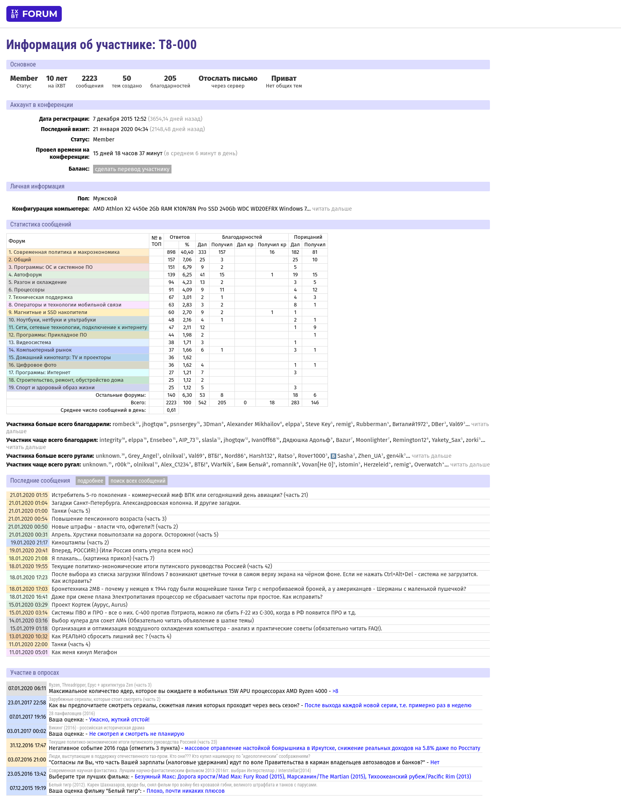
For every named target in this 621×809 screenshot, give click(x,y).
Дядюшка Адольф (307, 440)
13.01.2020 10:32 (28, 636)
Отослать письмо (228, 78)
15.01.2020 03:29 (28, 605)
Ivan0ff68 (263, 440)
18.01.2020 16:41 (29, 597)
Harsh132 (260, 455)
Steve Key (318, 424)
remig (343, 424)
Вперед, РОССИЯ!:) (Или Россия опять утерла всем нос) (122, 550)
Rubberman (371, 424)
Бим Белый (251, 464)
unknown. (108, 455)
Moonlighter (371, 440)
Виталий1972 (409, 424)
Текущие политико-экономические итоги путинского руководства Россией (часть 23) (133, 742)
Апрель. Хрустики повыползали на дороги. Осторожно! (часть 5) (134, 534)
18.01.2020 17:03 (28, 589)
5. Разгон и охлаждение (38, 282)
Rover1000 (311, 455)
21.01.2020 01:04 (28, 503)
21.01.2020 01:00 (28, 511)
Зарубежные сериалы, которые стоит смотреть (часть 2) (104, 699)
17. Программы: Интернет (39, 372)
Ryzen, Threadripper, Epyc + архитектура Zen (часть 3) (100, 685)
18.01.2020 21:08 (28, 558)
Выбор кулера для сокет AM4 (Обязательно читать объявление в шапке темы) (152, 620)
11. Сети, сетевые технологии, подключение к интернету (78, 327)
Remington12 (410, 440)
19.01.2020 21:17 (29, 542)
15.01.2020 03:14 (28, 612)
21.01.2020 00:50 (28, 526)
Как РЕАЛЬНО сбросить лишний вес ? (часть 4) (111, 636)
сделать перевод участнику (132, 169)
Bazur (343, 440)
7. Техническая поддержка (41, 297)
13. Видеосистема (30, 342)
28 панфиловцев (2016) (72, 713)
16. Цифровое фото (33, 365)
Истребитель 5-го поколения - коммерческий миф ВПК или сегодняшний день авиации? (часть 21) (179, 495)
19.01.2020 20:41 (29, 550)
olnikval (172, 455)
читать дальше (332, 208)
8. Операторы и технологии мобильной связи (65, 305)
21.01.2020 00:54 (28, 519)
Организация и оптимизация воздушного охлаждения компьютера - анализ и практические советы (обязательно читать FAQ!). (216, 628)
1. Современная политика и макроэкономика (64, 252)
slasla (209, 440)
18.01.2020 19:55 (28, 566)
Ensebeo (161, 440)
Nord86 (234, 455)
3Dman (212, 424)
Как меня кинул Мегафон (84, 652)
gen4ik (395, 455)
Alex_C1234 (175, 464)
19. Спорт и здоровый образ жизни (52, 388)
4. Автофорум (25, 275)
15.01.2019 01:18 (29, 628)
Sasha (342, 455)
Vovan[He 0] (317, 464)
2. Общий (20, 260)
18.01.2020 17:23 (29, 577)
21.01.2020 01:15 (29, 495)
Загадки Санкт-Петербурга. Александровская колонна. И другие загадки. (145, 503)
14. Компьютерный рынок (40, 350)
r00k (121, 464)
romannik (283, 464)
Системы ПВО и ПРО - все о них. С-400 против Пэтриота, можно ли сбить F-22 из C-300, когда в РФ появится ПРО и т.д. (203, 612)
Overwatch (428, 464)
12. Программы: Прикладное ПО (48, 335)
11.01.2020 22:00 (28, 644)
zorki (472, 440)
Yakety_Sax (446, 440)
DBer (437, 424)
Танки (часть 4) (70, 644)
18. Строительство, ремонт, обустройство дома (66, 380)
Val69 (456, 424)
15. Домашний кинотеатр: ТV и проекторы (60, 357)
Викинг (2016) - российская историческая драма (97, 728)
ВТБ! (213, 455)
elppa (292, 424)
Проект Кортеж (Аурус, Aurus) (89, 605)
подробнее (90, 480)
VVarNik (221, 464)
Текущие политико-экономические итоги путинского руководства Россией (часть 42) (161, 566)
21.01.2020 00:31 (28, 534)
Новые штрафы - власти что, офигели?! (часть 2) (114, 526)
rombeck (123, 424)
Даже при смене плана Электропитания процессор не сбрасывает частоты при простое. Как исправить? (186, 597)
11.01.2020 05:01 (29, 652)
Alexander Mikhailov (253, 424)
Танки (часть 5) (70, 511)
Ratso (285, 455)
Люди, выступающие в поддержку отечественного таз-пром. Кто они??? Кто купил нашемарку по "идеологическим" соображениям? (179, 756)
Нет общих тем (284, 81)
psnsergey (183, 424)
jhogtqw (152, 424)
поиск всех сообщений (138, 480)
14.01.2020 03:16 (28, 620)
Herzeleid (376, 464)
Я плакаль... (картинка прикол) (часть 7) (102, 558)
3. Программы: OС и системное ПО (51, 267)
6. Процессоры (27, 290)
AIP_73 (187, 440)
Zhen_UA (369, 455)
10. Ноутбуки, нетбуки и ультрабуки (52, 320)
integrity (110, 440)
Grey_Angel (142, 455)
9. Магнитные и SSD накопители (48, 312)
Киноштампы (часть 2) (80, 542)
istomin (348, 464)
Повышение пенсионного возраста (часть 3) (108, 519)
